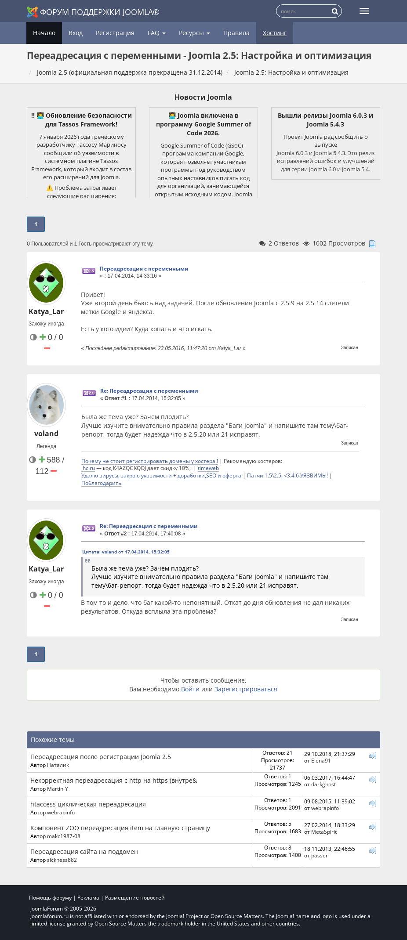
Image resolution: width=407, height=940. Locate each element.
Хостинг (275, 33)
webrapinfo (61, 812)
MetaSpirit (324, 831)
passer (319, 855)
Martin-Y (57, 788)
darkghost (323, 784)
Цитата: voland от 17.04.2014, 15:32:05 (126, 552)
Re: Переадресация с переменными (149, 390)
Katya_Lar (46, 311)
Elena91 (321, 760)
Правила (236, 33)
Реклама (88, 897)
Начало (44, 33)
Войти (190, 689)
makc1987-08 (63, 835)
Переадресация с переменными (144, 268)
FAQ (157, 33)
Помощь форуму (50, 897)
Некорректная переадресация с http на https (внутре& (113, 780)
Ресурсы (194, 33)
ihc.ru (88, 467)
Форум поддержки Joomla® (93, 12)
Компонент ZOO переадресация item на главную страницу (120, 828)
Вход (76, 33)
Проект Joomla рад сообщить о (325, 137)
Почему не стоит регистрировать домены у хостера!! (149, 460)
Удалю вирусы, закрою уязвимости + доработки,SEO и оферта (161, 475)
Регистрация (115, 33)
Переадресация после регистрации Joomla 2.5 (100, 756)
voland (46, 433)
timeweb (208, 467)
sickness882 (62, 859)
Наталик (58, 764)
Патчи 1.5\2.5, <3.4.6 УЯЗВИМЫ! (287, 475)
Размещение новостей (135, 897)
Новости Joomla (203, 97)
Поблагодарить (101, 482)
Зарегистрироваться (245, 689)
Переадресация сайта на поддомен (84, 851)
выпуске (325, 144)
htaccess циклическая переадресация (88, 804)
